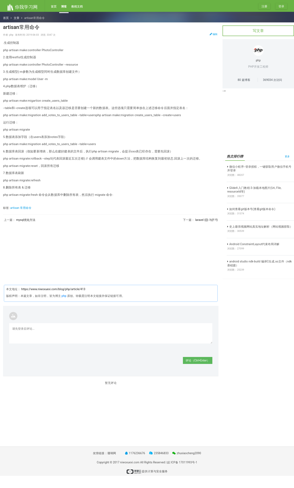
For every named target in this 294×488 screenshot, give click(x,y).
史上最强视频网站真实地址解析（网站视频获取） (260, 226)
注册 (264, 6)
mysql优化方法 (25, 219)
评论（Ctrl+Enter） (198, 360)
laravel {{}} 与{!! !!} (206, 219)
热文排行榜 (235, 156)
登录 (281, 6)
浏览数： (235, 175)
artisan (14, 207)
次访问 (272, 80)
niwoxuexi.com (129, 462)
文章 (16, 18)
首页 (54, 6)
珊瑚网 (111, 453)
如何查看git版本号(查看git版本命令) (251, 209)
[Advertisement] (110, 250)
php (63, 295)
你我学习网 (22, 7)
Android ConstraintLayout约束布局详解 (253, 244)
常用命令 (25, 207)
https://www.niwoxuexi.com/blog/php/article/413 (53, 289)
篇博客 (244, 80)
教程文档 (77, 6)
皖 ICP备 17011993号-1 (182, 462)
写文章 (258, 31)
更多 (287, 156)
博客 (64, 6)
